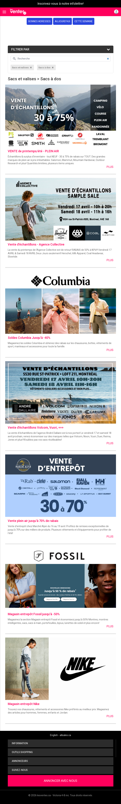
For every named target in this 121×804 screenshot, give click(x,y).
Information (19, 743)
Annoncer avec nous (60, 780)
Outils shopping (21, 752)
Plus (109, 167)
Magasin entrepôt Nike (23, 704)
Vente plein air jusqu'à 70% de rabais (33, 521)
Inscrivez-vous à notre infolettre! (60, 4)
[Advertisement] (60, 35)
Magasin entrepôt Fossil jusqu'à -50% (34, 614)
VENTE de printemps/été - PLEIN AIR (33, 151)
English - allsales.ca (60, 735)
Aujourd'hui (62, 21)
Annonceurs (19, 761)
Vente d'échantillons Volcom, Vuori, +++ (36, 427)
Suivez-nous (19, 770)
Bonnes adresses (39, 21)
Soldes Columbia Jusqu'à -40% (29, 337)
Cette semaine (83, 21)
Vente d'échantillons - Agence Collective (36, 244)
